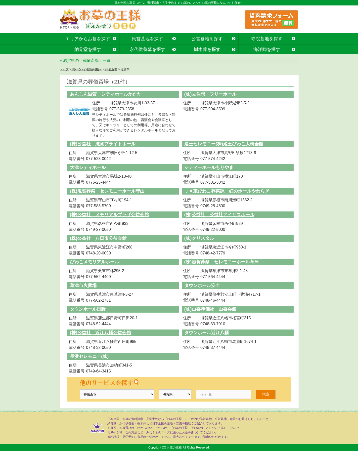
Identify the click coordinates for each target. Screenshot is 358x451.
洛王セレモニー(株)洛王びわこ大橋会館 (223, 143)
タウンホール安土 (202, 285)
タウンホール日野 (88, 309)
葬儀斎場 (110, 69)
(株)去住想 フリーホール (210, 94)
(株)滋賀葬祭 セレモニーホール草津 (221, 261)
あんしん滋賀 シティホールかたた (105, 94)
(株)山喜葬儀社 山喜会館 (210, 309)
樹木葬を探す (207, 49)
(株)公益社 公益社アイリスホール (219, 214)
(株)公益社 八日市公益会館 (98, 238)
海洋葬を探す (266, 49)
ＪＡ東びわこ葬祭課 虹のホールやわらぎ (226, 191)
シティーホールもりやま (208, 167)
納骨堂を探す (87, 49)
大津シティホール (88, 167)
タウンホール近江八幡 (206, 332)
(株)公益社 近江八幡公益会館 (100, 332)
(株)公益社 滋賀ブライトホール (102, 143)
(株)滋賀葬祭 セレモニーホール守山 (107, 191)
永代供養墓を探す (147, 49)
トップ (64, 69)
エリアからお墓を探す (87, 38)
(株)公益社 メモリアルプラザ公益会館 (109, 214)
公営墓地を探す (207, 38)
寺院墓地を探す (266, 38)
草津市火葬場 (83, 285)
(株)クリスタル (199, 238)
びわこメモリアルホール (94, 261)
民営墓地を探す (147, 38)
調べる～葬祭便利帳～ (86, 69)
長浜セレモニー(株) (89, 356)
